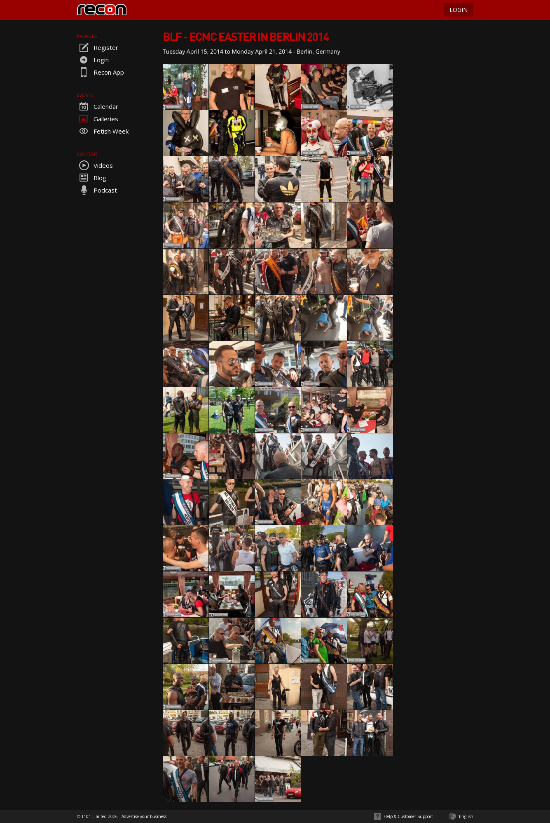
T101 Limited (94, 816)
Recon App (100, 72)
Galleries (97, 119)
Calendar (97, 106)
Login (93, 60)
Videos (95, 165)
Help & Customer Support (408, 816)
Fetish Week (103, 131)
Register (97, 47)
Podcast (97, 190)
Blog (91, 178)
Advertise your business (144, 816)
